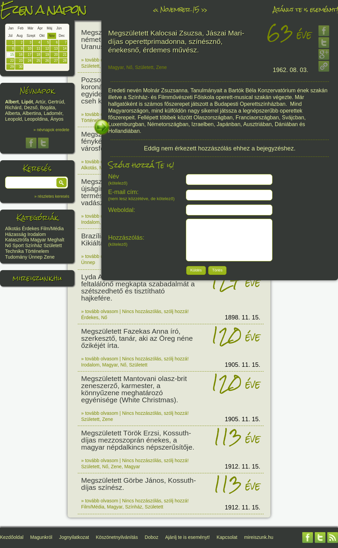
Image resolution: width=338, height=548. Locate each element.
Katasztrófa (17, 239)
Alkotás (13, 228)
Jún (59, 28)
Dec (62, 36)
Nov (52, 36)
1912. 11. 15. (242, 466)
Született (53, 245)
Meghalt (55, 239)
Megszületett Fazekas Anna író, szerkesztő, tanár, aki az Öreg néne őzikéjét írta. (137, 338)
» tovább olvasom (99, 60)
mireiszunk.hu (37, 278)
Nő (8, 245)
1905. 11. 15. (242, 364)
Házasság (15, 234)
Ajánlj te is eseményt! (305, 9)
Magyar (38, 239)
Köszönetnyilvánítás (117, 537)
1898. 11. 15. (242, 317)
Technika (14, 251)
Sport (18, 245)
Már (30, 28)
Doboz (151, 537)
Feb (20, 28)
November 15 (179, 9)
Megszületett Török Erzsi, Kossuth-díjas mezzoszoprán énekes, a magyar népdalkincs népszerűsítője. (137, 440)
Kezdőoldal (11, 537)
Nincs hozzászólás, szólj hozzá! (155, 311)
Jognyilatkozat (74, 537)
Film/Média (52, 228)
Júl (10, 36)
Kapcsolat (227, 537)
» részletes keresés (51, 196)
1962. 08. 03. (290, 70)
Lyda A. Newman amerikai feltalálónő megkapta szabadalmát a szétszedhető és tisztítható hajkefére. (138, 287)
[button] (61, 182)
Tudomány (16, 257)
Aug (20, 36)
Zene (49, 257)
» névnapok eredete (51, 129)
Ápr (40, 28)
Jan (11, 28)
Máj (49, 28)
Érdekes (30, 228)
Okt (42, 36)
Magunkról (41, 537)
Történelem (37, 251)
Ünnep (36, 257)
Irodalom (36, 234)
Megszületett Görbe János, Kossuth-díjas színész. (138, 484)
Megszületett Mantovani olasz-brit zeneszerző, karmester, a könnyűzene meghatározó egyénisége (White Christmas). (134, 389)
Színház (33, 245)
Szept (31, 36)
